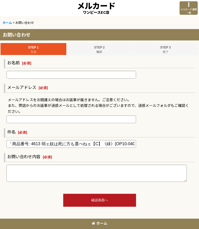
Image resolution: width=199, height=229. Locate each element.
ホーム (99, 223)
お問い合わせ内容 (23, 156)
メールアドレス (21, 87)
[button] (189, 8)
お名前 (13, 62)
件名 (11, 132)
